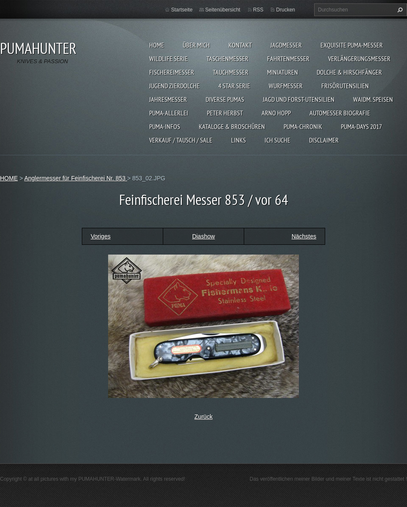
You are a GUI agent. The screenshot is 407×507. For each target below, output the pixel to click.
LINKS (238, 140)
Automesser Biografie (339, 113)
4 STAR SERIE (234, 85)
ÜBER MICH (196, 45)
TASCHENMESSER (227, 58)
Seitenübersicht (222, 10)
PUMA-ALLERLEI (168, 113)
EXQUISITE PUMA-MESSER (352, 45)
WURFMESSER (286, 85)
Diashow (203, 236)
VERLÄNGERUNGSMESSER (359, 58)
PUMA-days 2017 (361, 126)
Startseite (181, 10)
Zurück (204, 416)
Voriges (101, 236)
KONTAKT (240, 45)
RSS (258, 10)
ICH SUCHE (277, 140)
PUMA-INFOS (164, 126)
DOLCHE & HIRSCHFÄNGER (349, 72)
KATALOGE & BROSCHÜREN (232, 126)
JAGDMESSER (286, 45)
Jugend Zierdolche (174, 85)
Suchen (399, 9)
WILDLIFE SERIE (168, 58)
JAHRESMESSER (168, 99)
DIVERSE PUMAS (225, 99)
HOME (156, 45)
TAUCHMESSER (230, 72)
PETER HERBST (225, 113)
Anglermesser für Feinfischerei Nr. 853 (75, 178)
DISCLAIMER (324, 140)
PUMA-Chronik (303, 126)
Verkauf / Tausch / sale (180, 140)
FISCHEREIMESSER (171, 72)
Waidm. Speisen (373, 99)
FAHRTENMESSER (288, 58)
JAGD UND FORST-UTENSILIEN (299, 99)
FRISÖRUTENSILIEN (345, 85)
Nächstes (304, 236)
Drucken (285, 10)
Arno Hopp (276, 113)
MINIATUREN (282, 72)
